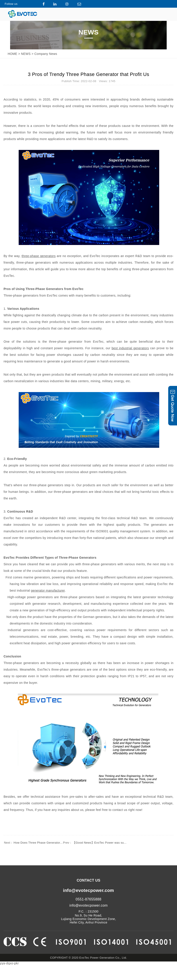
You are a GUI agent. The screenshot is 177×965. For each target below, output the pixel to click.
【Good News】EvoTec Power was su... (94, 842)
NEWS (26, 54)
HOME (12, 54)
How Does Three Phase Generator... (33, 842)
